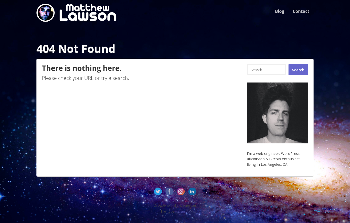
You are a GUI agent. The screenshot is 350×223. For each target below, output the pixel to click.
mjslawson (182, 211)
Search (298, 69)
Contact (301, 11)
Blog (279, 11)
